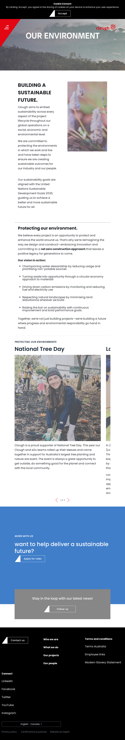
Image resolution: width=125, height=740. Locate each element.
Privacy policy (9, 731)
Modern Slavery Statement (103, 662)
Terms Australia (95, 646)
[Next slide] (68, 500)
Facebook (8, 689)
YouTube (8, 705)
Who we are (50, 639)
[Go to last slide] (56, 500)
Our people (50, 663)
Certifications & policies (34, 731)
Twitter (6, 697)
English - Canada (30, 724)
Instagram (9, 713)
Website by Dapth (60, 731)
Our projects (51, 655)
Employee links (95, 654)
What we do (50, 647)
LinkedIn (7, 681)
